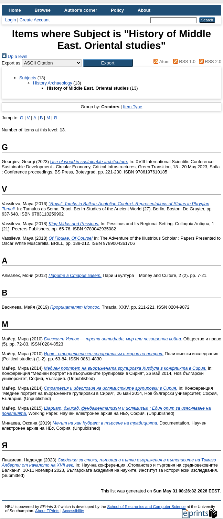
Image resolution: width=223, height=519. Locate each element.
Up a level (14, 56)
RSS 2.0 (209, 61)
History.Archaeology (52, 83)
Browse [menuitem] (43, 10)
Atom (160, 61)
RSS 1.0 (183, 61)
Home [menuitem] (15, 10)
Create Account (35, 19)
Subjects (27, 77)
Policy (117, 10)
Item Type (132, 106)
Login (10, 19)
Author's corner (80, 10)
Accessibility (73, 511)
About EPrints (47, 511)
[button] (108, 63)
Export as (11, 63)
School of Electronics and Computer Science (146, 507)
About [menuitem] (144, 10)
